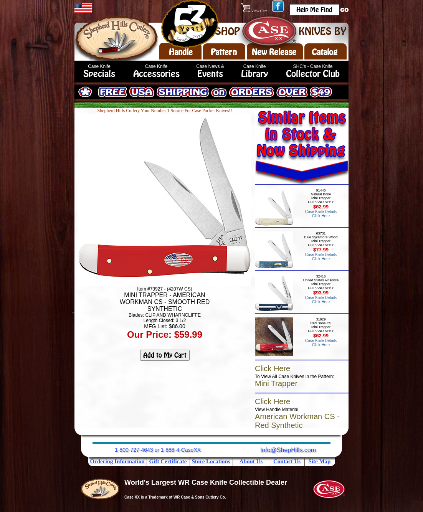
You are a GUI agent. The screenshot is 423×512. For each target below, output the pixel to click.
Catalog (324, 52)
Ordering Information (117, 461)
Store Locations (211, 461)
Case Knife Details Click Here (321, 214)
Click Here (272, 368)
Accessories (156, 74)
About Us (251, 461)
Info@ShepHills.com (288, 450)
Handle (181, 52)
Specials (99, 74)
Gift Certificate (168, 461)
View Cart (254, 11)
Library (254, 74)
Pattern (224, 52)
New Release (274, 52)
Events (210, 74)
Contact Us (287, 461)
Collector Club (313, 74)
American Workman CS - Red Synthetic (297, 420)
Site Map (320, 461)
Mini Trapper (276, 383)
